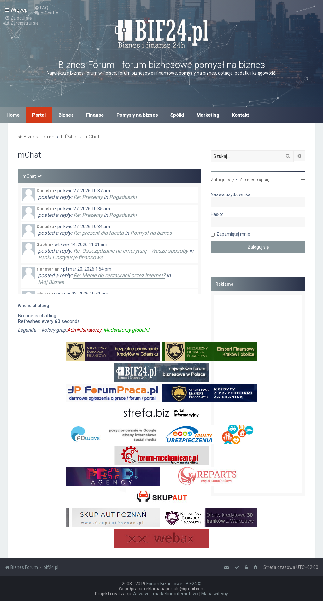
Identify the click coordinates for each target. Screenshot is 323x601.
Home (13, 115)
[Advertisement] (258, 393)
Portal (39, 115)
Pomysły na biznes (137, 115)
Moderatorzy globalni (126, 330)
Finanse (95, 115)
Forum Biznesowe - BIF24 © (174, 583)
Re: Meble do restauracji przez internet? (119, 275)
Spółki (177, 115)
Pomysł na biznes (151, 233)
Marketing (208, 115)
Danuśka (45, 190)
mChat (29, 176)
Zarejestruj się (254, 179)
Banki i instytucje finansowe (70, 257)
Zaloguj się (222, 179)
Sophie (44, 244)
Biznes (65, 115)
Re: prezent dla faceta (98, 233)
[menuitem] (41, 7)
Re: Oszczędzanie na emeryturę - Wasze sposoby (130, 251)
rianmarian (48, 269)
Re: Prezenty (88, 197)
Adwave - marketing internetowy (165, 593)
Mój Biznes (51, 282)
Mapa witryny (214, 593)
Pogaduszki (123, 197)
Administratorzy (84, 330)
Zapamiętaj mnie (233, 234)
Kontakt (240, 115)
